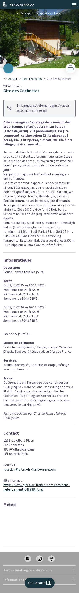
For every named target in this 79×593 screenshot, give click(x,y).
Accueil (12, 79)
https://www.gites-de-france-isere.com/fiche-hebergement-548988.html (36, 487)
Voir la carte (39, 582)
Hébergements (32, 79)
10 (54, 63)
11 (58, 63)
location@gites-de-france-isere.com (29, 469)
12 (63, 63)
